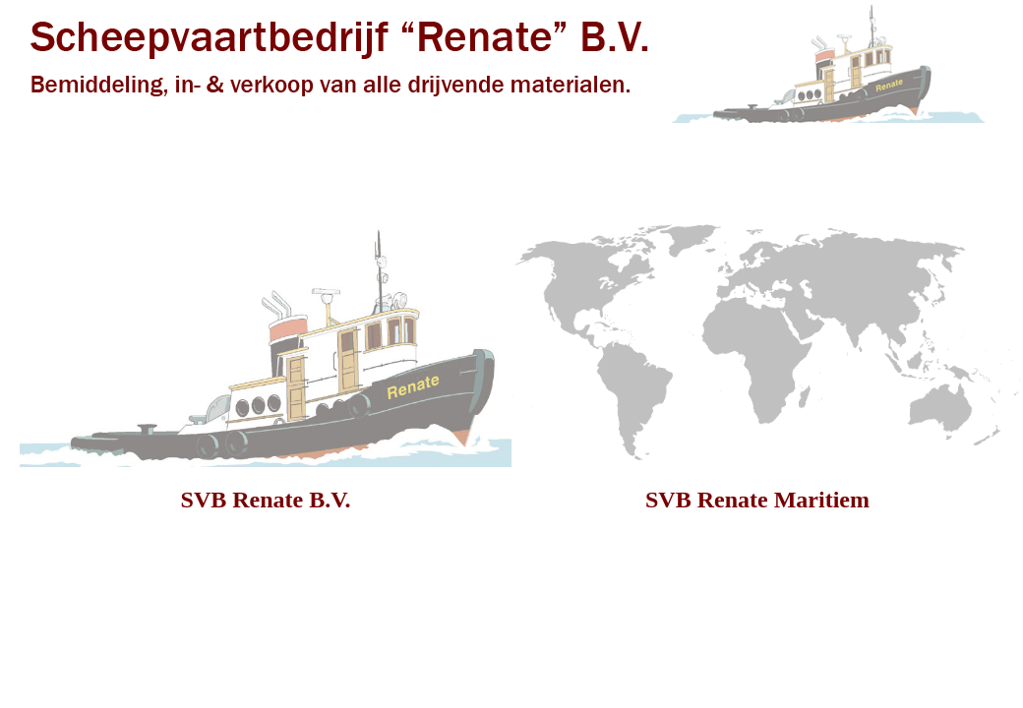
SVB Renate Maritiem (757, 499)
